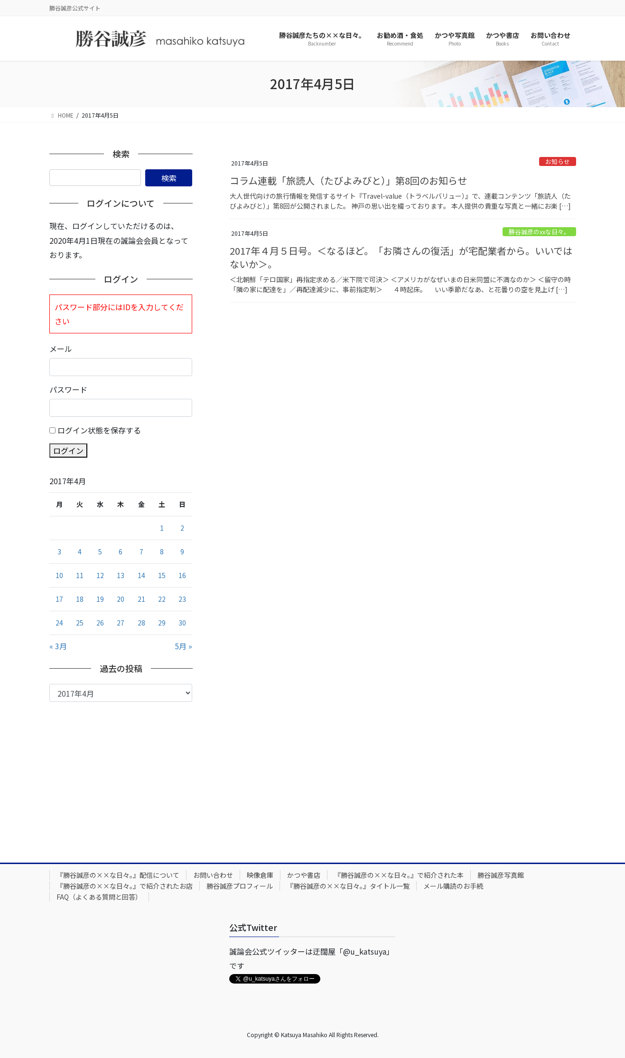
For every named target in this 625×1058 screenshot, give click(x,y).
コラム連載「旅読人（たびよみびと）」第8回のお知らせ (348, 180)
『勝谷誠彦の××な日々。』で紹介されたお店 (124, 886)
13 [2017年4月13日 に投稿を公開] (120, 575)
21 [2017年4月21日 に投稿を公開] (141, 599)
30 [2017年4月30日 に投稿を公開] (182, 622)
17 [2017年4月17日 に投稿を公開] (59, 599)
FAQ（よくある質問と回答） (99, 897)
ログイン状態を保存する (99, 430)
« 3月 (58, 646)
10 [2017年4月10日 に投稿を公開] (59, 575)
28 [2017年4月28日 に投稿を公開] (141, 622)
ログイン (68, 450)
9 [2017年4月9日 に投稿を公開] (182, 551)
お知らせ (557, 161)
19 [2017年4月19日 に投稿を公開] (100, 599)
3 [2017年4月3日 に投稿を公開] (59, 551)
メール (60, 348)
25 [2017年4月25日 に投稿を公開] (80, 622)
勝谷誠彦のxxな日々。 (539, 231)
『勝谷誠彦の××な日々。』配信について (117, 875)
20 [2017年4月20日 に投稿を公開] (120, 599)
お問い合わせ (213, 875)
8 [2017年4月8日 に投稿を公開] (162, 551)
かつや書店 (303, 875)
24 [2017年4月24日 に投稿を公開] (59, 622)
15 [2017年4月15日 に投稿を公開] (162, 575)
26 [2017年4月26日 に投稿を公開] (100, 622)
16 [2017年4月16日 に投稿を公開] (182, 575)
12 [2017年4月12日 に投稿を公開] (100, 575)
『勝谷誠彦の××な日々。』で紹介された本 (399, 875)
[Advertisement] (121, 773)
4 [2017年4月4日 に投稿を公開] (80, 551)
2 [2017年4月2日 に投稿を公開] (182, 528)
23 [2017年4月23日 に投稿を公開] (182, 599)
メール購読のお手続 (453, 886)
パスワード (68, 389)
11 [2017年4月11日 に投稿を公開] (80, 575)
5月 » (183, 646)
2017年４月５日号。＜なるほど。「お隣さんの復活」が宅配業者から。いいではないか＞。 (401, 257)
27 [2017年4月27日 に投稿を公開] (120, 622)
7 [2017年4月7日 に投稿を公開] (141, 551)
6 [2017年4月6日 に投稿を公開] (120, 551)
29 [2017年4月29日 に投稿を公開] (162, 622)
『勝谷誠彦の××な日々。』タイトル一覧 (348, 886)
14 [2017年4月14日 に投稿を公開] (141, 575)
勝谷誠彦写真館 (500, 875)
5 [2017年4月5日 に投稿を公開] (100, 551)
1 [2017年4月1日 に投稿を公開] (162, 528)
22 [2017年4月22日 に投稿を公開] (162, 599)
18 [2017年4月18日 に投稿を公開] (80, 599)
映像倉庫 (260, 875)
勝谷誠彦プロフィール (239, 886)
